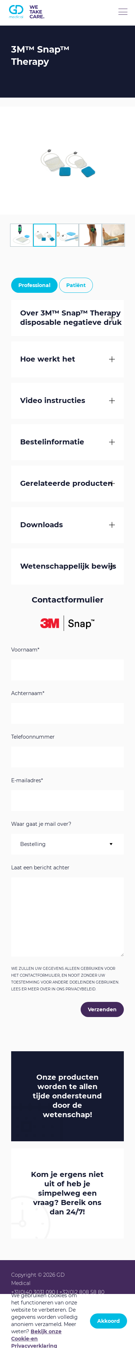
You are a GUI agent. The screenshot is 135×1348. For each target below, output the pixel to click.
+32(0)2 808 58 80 (81, 1292)
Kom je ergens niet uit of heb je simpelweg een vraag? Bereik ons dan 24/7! (67, 1193)
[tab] (21, 235)
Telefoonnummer (33, 737)
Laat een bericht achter (40, 868)
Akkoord (108, 1321)
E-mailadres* (27, 781)
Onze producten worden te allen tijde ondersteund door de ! (67, 1096)
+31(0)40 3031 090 (33, 1292)
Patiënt (76, 285)
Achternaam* (27, 693)
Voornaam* (25, 650)
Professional (34, 285)
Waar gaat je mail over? (41, 824)
